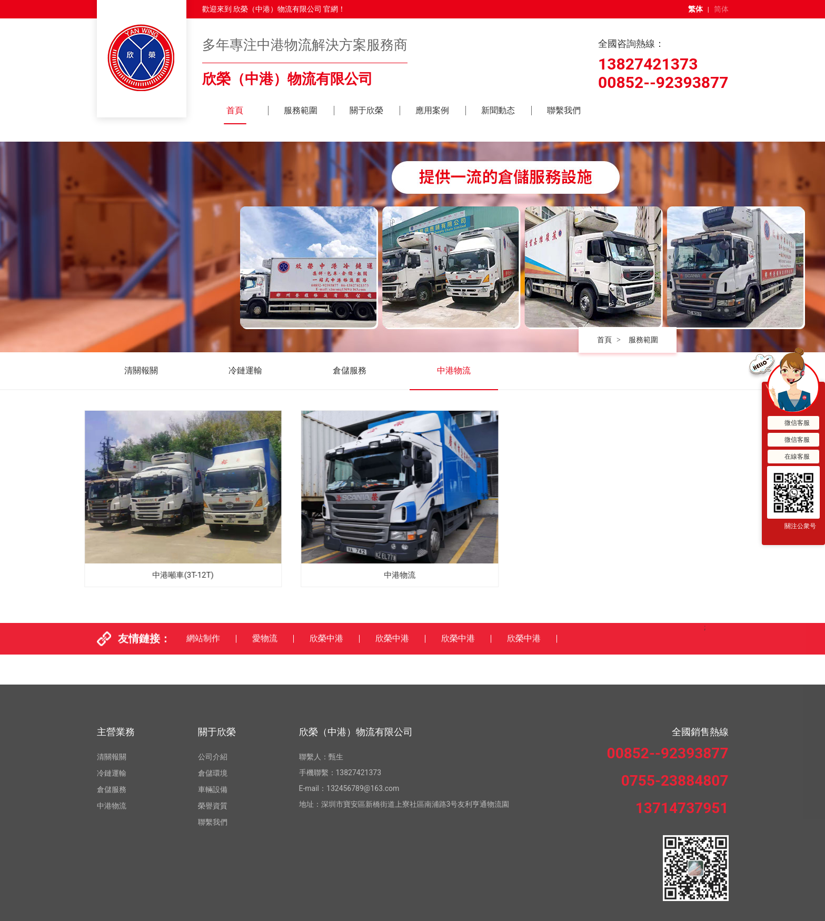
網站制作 (203, 651)
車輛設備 (212, 896)
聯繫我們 (564, 110)
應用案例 (432, 110)
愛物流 (264, 651)
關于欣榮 (366, 110)
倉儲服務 (349, 370)
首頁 (234, 110)
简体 (721, 9)
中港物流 (454, 370)
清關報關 (141, 370)
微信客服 (791, 423)
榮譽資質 (212, 912)
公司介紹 (212, 863)
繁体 (695, 9)
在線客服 (791, 456)
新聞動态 (498, 110)
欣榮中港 (326, 651)
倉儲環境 (212, 879)
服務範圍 (300, 110)
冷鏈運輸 (245, 370)
